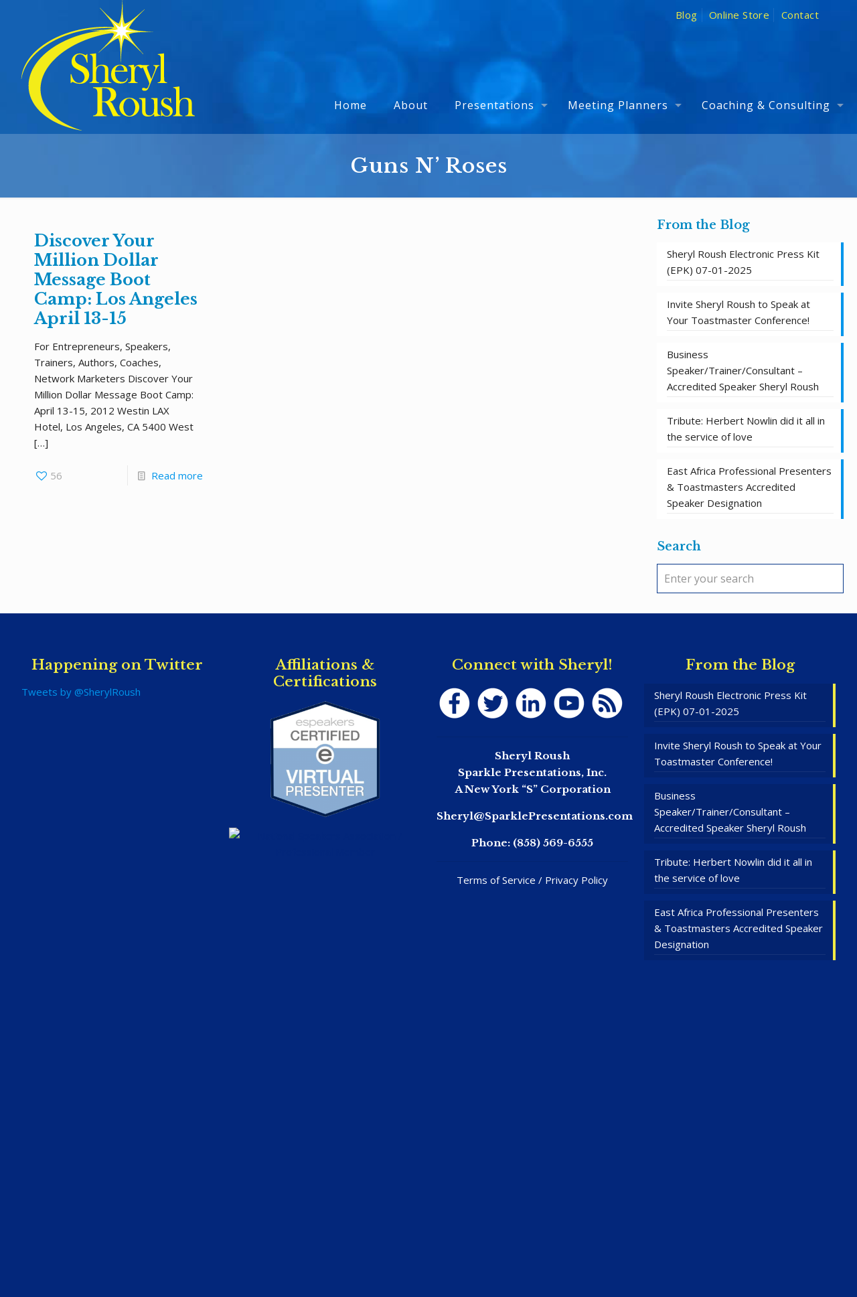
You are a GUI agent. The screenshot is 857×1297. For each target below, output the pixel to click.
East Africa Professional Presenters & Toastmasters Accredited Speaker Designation (749, 487)
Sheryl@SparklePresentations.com (535, 816)
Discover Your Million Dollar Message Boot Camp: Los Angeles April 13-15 (116, 279)
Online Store (739, 14)
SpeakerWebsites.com (456, 1248)
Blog (687, 14)
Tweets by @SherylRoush (81, 691)
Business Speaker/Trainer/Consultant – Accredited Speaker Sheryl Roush (743, 370)
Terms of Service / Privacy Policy (532, 880)
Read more (177, 475)
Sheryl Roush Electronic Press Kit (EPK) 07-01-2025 (743, 262)
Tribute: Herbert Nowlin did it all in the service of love (746, 428)
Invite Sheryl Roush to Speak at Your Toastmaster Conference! (738, 312)
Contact (800, 14)
